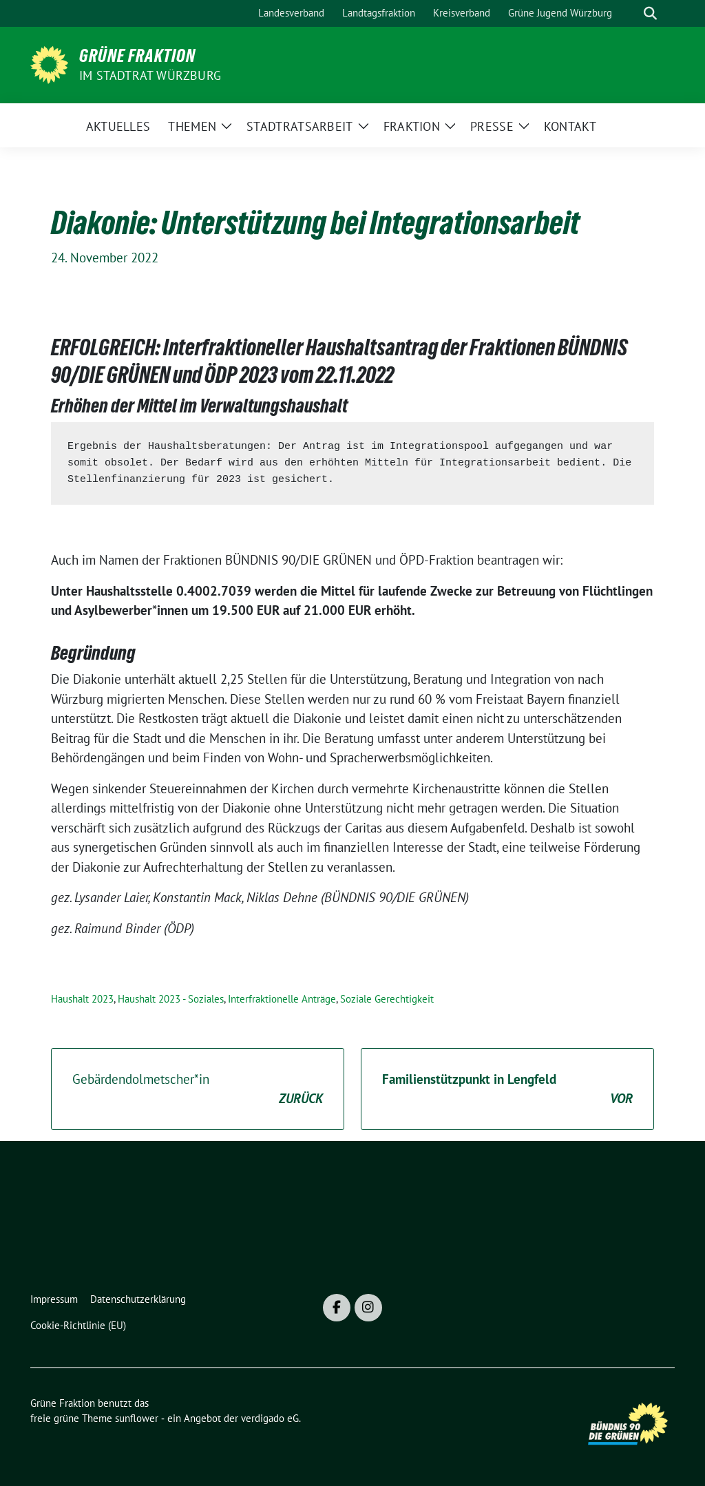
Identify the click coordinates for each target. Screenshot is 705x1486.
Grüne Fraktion (137, 55)
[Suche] (630, 13)
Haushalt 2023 (82, 998)
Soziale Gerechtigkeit (387, 998)
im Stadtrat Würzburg (150, 75)
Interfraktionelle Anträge (282, 998)
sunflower (136, 1418)
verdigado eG (270, 1418)
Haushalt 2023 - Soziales (171, 998)
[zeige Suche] (650, 13)
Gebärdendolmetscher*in (197, 1090)
